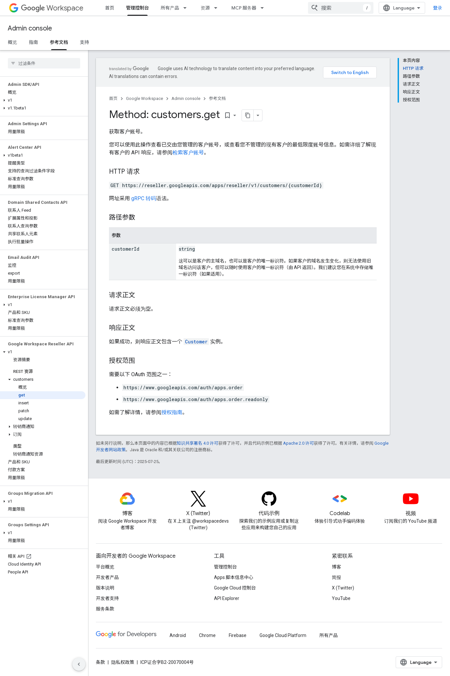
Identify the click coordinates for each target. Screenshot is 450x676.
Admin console (30, 28)
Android (178, 635)
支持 (84, 42)
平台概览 (105, 567)
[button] (42, 100)
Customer (196, 341)
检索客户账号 (188, 152)
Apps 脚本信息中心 (233, 577)
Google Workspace (144, 98)
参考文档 (217, 98)
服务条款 (105, 608)
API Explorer (226, 598)
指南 (33, 42)
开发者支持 (107, 598)
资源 (205, 8)
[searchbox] (44, 63)
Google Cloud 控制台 (235, 587)
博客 (336, 567)
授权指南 (171, 412)
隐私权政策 (122, 662)
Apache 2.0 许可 (298, 443)
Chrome (207, 635)
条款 (100, 662)
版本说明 (105, 587)
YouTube (341, 598)
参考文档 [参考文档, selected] (59, 42)
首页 (109, 8)
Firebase (237, 635)
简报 (336, 577)
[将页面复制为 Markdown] (248, 115)
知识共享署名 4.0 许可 (197, 443)
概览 (12, 42)
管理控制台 (225, 567)
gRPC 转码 (143, 198)
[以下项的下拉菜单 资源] (217, 8)
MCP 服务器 (243, 8)
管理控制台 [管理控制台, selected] (137, 8)
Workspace (52, 8)
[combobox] (340, 8)
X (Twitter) (343, 587)
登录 (437, 7)
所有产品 (170, 8)
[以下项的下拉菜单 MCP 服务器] (264, 8)
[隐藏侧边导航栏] (78, 664)
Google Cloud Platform (283, 635)
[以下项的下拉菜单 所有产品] (187, 8)
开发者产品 (107, 577)
